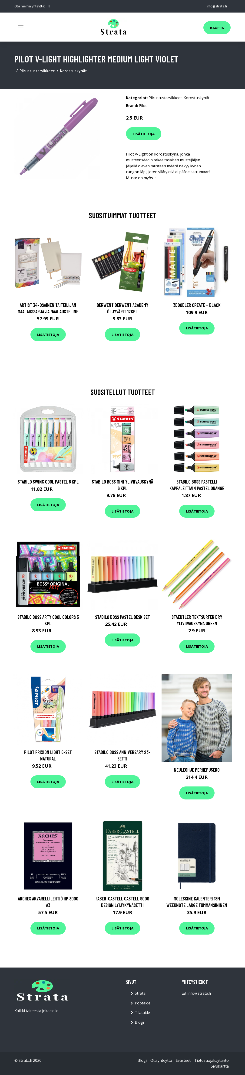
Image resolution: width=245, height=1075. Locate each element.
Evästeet (183, 1060)
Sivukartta (220, 1066)
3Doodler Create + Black (197, 305)
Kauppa (217, 27)
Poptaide (142, 1003)
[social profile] (49, 6)
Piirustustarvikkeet (37, 70)
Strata (140, 993)
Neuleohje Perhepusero (197, 770)
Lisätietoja (144, 133)
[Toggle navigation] (20, 27)
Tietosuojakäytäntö (211, 1060)
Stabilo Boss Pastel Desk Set (122, 617)
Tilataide (142, 1012)
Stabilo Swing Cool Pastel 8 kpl (48, 481)
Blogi (139, 1022)
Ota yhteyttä (161, 1060)
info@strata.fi (217, 6)
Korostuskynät (73, 70)
